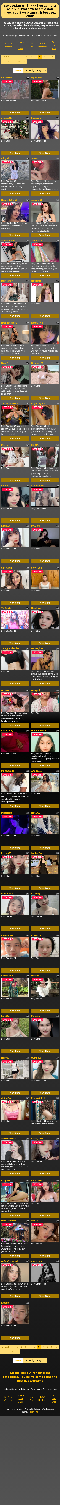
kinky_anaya (7, 730)
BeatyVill (35, 690)
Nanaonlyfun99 (9, 200)
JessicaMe (6, 118)
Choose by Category (35, 70)
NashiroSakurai (9, 322)
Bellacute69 (37, 363)
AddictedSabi (8, 240)
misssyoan (36, 1261)
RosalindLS (7, 893)
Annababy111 (38, 485)
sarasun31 (36, 200)
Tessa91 (35, 158)
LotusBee (6, 485)
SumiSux (6, 363)
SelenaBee (6, 77)
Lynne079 (6, 853)
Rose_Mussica (8, 1220)
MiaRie (34, 1220)
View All (6, 57)
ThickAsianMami (9, 403)
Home (18, 70)
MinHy (4, 445)
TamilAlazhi (37, 240)
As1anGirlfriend (9, 1261)
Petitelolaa (6, 813)
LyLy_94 (35, 526)
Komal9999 (7, 975)
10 (4, 61)
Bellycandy (7, 281)
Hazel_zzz (36, 608)
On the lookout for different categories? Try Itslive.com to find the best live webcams (30, 1376)
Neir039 (5, 1058)
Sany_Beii (36, 568)
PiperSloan (37, 77)
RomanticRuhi (38, 1098)
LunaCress (36, 1180)
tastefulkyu (37, 322)
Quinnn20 (36, 1058)
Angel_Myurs (38, 403)
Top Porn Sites (54, 45)
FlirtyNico (6, 158)
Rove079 (35, 975)
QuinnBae (6, 1098)
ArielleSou (36, 771)
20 (19, 61)
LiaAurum (36, 118)
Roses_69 (36, 935)
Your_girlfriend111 (11, 648)
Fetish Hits (33, 1412)
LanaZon (5, 1016)
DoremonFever (39, 730)
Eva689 (5, 1303)
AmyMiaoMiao (8, 1138)
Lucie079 (6, 526)
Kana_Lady (37, 1138)
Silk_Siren (6, 568)
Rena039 (35, 813)
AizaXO (5, 690)
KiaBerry (35, 893)
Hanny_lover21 (39, 648)
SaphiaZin (36, 853)
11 (9, 61)
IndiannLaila (7, 771)
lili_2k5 (35, 445)
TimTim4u (6, 608)
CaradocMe (7, 935)
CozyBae (5, 1180)
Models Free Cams (20, 45)
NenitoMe (36, 281)
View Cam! (15, 112)
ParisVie (35, 1016)
